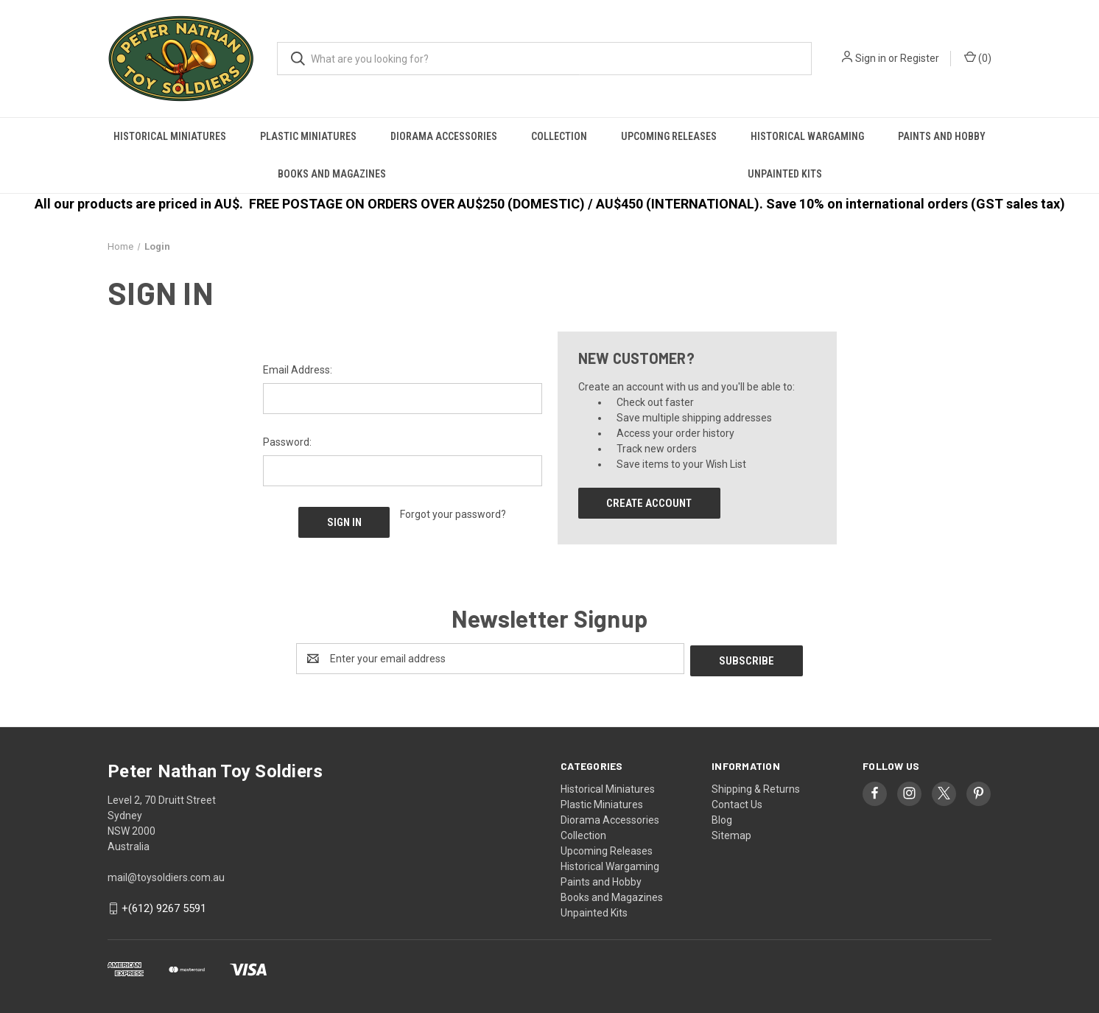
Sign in (870, 58)
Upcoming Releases (669, 136)
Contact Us (737, 802)
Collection (559, 136)
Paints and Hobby (942, 136)
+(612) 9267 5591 (164, 907)
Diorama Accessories (443, 136)
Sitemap (731, 833)
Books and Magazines (332, 174)
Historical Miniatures (169, 136)
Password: (287, 442)
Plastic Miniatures (308, 136)
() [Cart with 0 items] (977, 57)
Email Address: (297, 370)
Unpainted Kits (785, 174)
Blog (722, 818)
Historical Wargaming (807, 136)
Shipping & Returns (756, 787)
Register (919, 58)
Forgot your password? (453, 514)
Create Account (649, 503)
